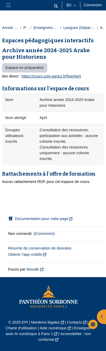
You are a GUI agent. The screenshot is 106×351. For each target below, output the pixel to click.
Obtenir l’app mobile (25, 254)
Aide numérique (53, 328)
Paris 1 (25, 28)
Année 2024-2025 (10, 28)
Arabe (102, 28)
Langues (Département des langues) (79, 28)
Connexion (93, 5)
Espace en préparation (24, 68)
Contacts (74, 322)
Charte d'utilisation (21, 328)
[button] (56, 6)
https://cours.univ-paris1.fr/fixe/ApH (51, 76)
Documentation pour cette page (38, 219)
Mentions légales (45, 322)
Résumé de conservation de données (39, 248)
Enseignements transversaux (45, 28)
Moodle (33, 269)
